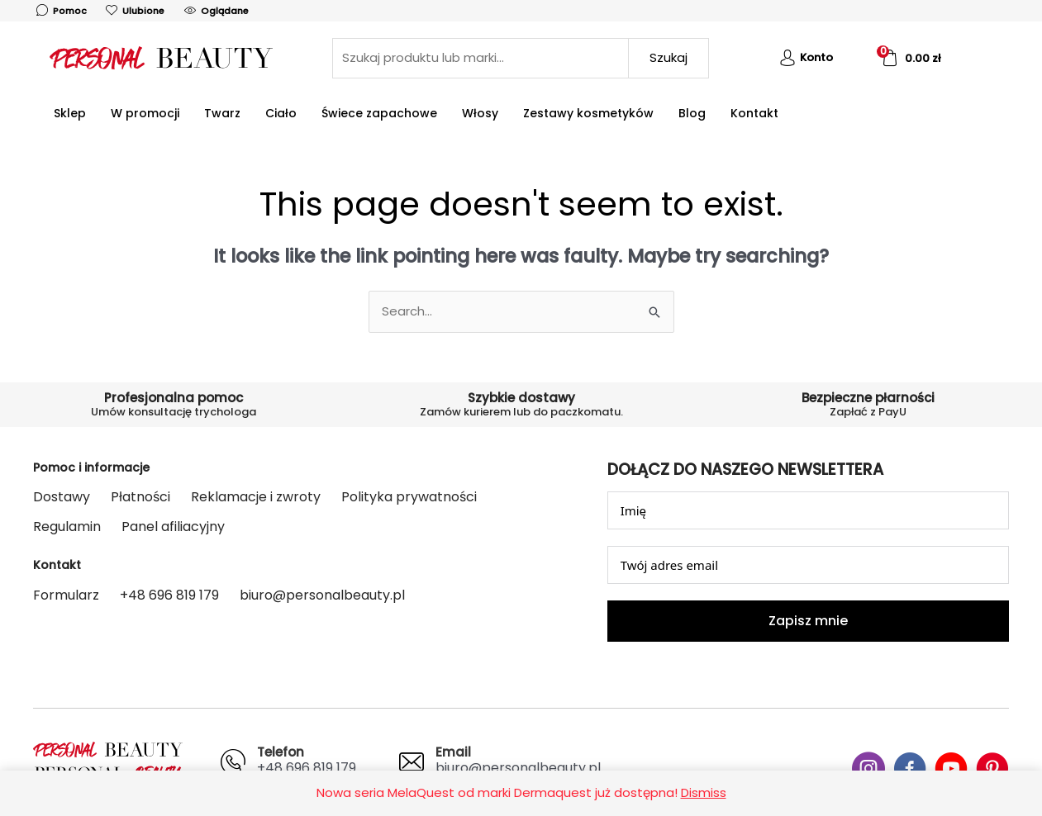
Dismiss (703, 792)
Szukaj (668, 57)
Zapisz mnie (808, 620)
